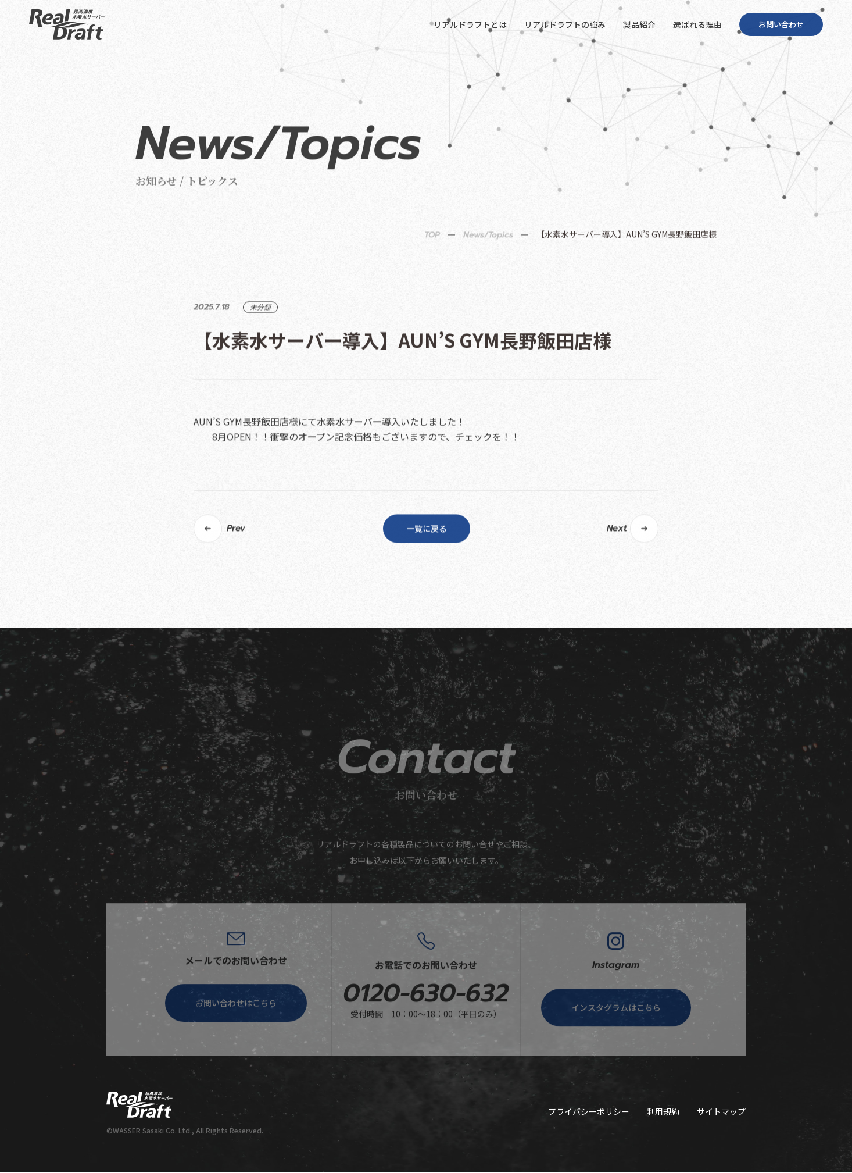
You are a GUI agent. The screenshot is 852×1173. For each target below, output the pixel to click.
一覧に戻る (426, 573)
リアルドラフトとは (470, 24)
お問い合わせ (781, 24)
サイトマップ (721, 1112)
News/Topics (488, 279)
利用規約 (663, 1112)
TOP (432, 279)
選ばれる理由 (697, 24)
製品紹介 (639, 24)
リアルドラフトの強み (565, 24)
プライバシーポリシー (588, 1112)
